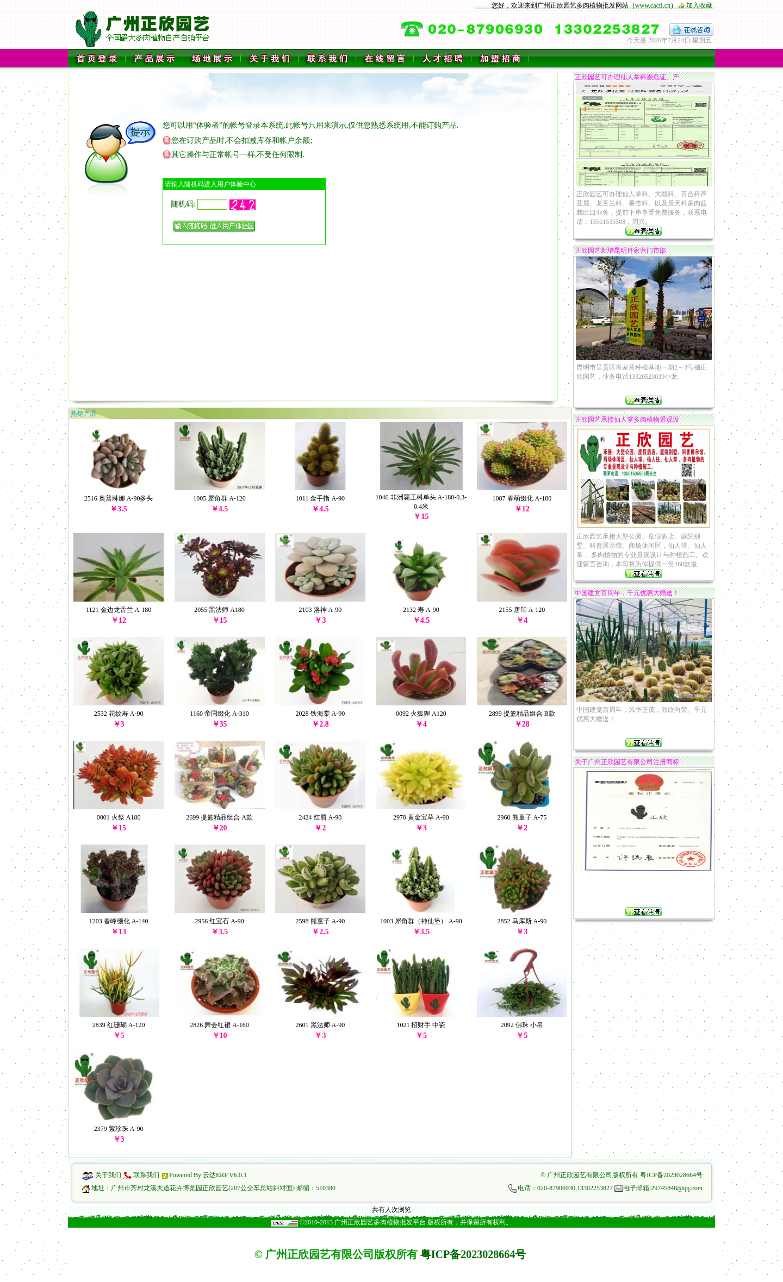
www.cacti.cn (652, 5)
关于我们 (108, 1175)
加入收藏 (699, 5)
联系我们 (146, 1175)
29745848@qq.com (677, 1188)
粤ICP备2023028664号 (671, 1175)
